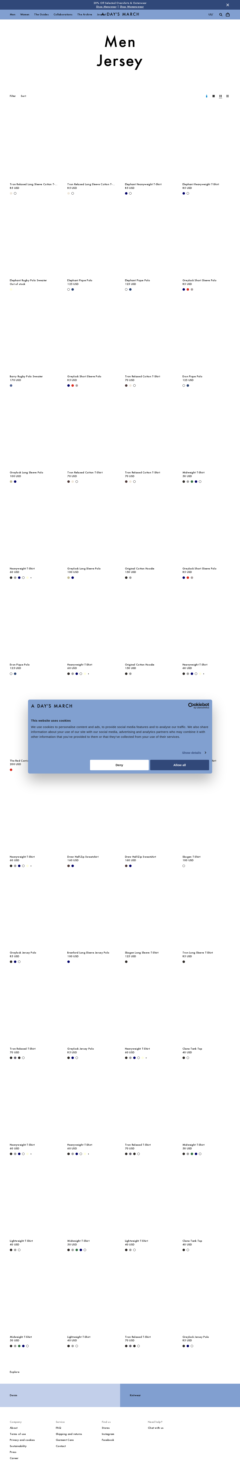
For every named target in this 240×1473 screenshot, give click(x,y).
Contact (61, 1446)
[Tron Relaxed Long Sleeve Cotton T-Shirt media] (33, 144)
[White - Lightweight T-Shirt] (19, 1250)
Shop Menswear (106, 6)
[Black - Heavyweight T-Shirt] (11, 577)
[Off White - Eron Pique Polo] (184, 385)
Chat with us (155, 1428)
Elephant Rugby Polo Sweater (28, 280)
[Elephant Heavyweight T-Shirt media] (149, 144)
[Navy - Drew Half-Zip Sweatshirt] (72, 866)
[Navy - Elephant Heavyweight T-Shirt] (126, 193)
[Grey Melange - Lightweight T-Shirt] (15, 1250)
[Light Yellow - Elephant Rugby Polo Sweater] (11, 289)
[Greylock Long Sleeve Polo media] (33, 432)
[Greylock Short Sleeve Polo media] (206, 240)
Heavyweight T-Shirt (22, 568)
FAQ (58, 1428)
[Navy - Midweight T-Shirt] (196, 481)
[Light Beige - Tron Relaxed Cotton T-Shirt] (130, 385)
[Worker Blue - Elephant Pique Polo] (72, 289)
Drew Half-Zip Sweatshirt (82, 856)
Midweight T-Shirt (194, 472)
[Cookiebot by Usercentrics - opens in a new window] (191, 706)
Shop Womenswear (132, 6)
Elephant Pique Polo (79, 280)
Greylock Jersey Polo (23, 952)
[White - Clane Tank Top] (188, 1058)
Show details (191, 752)
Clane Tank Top (192, 1048)
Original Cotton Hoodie (139, 568)
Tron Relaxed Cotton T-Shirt (142, 376)
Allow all (180, 765)
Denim (13, 1395)
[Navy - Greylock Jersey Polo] (15, 961)
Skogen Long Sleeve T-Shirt (142, 952)
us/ (210, 14)
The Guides (41, 14)
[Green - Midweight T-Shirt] (192, 481)
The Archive (84, 14)
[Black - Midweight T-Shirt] (184, 481)
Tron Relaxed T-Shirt (23, 1048)
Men (12, 14)
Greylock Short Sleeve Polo (199, 280)
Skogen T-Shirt (192, 856)
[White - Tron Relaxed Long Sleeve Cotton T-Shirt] (15, 193)
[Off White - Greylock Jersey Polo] (19, 961)
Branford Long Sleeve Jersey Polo (88, 952)
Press (13, 1452)
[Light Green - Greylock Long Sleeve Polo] (11, 481)
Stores (106, 1428)
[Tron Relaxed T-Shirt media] (33, 1008)
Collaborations (63, 14)
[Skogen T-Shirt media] (206, 817)
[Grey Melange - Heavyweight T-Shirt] (15, 577)
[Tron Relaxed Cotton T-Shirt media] (149, 336)
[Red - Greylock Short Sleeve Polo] (188, 289)
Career (14, 1458)
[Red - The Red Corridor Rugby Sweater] (11, 770)
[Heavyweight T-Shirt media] (33, 528)
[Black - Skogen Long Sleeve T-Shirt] (126, 961)
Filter (13, 96)
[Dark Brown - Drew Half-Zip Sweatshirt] (68, 866)
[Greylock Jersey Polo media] (33, 913)
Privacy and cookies (22, 1440)
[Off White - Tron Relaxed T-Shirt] (23, 1058)
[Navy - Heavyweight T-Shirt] (19, 577)
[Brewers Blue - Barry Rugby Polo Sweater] (11, 385)
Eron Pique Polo (192, 376)
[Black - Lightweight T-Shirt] (11, 1250)
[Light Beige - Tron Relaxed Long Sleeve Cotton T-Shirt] (11, 193)
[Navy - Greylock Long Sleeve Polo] (15, 481)
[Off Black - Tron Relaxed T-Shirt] (19, 1058)
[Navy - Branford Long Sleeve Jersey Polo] (68, 961)
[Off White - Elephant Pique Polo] (68, 289)
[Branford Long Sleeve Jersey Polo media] (91, 913)
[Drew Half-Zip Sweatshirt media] (91, 817)
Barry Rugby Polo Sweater (26, 376)
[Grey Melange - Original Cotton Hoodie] (130, 577)
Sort (23, 96)
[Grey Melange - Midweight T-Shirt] (188, 481)
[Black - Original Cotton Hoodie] (126, 577)
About (13, 1428)
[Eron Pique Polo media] (206, 336)
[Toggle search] (220, 14)
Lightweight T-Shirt (21, 1241)
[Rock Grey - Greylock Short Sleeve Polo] (192, 289)
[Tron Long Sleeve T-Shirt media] (206, 913)
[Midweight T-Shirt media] (206, 432)
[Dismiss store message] (227, 4)
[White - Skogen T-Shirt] (184, 866)
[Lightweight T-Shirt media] (33, 1201)
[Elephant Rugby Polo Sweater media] (33, 240)
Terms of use (18, 1434)
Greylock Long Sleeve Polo (26, 472)
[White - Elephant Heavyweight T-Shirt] (130, 193)
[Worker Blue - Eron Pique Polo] (188, 385)
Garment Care (65, 1440)
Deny (119, 765)
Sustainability (18, 1446)
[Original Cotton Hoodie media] (149, 528)
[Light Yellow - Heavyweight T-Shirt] (27, 577)
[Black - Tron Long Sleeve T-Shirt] (184, 961)
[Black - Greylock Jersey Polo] (11, 961)
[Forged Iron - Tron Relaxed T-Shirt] (15, 1058)
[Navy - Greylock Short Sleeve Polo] (184, 289)
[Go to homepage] (120, 14)
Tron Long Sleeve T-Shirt (198, 952)
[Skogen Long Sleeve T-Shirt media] (149, 913)
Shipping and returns (69, 1434)
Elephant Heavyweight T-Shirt (143, 184)
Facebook (108, 1440)
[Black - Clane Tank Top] (184, 1058)
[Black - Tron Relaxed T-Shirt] (11, 1058)
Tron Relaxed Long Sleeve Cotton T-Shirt (32, 184)
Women (24, 14)
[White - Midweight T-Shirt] (200, 481)
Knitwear (135, 1395)
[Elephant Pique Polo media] (91, 240)
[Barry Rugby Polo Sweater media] (33, 336)
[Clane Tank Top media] (206, 1008)
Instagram (108, 1434)
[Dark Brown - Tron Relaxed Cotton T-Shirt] (126, 385)
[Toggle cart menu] (227, 14)
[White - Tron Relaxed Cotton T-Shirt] (134, 385)
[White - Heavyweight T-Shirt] (23, 577)
